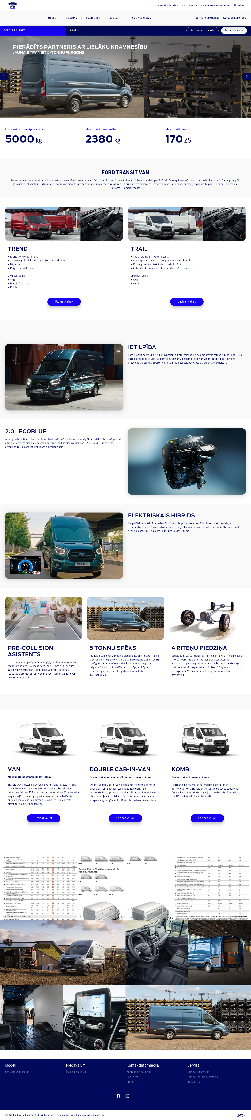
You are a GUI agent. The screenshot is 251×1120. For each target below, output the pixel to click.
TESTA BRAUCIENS (207, 18)
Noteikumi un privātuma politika (88, 1115)
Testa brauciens (234, 30)
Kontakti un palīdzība (139, 1072)
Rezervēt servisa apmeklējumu (215, 5)
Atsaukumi (194, 1082)
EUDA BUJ (132, 1082)
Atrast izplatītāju (189, 5)
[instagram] (127, 1096)
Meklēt (239, 5)
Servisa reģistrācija (198, 1072)
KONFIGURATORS (234, 18)
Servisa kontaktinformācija (203, 1077)
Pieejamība (63, 1115)
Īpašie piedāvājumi (76, 1072)
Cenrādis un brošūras (17, 1072)
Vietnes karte (48, 1115)
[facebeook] (118, 1096)
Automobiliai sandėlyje (167, 5)
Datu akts (132, 1077)
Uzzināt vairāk (64, 301)
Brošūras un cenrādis (202, 30)
